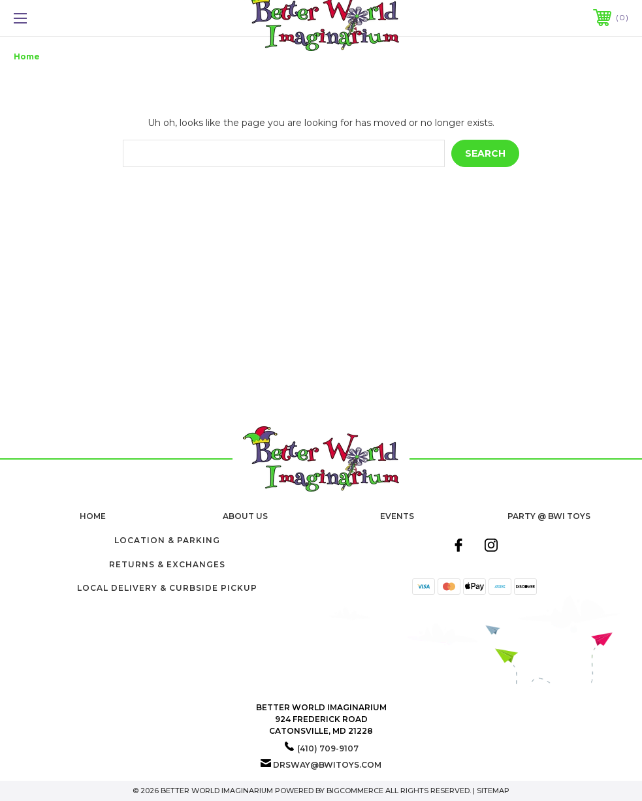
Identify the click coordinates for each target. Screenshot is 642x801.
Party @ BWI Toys (548, 516)
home (93, 516)
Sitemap (493, 790)
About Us (245, 516)
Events (397, 516)
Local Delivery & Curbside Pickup (167, 588)
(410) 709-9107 (328, 748)
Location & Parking (167, 540)
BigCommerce (355, 790)
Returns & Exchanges (167, 564)
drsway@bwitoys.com (327, 765)
